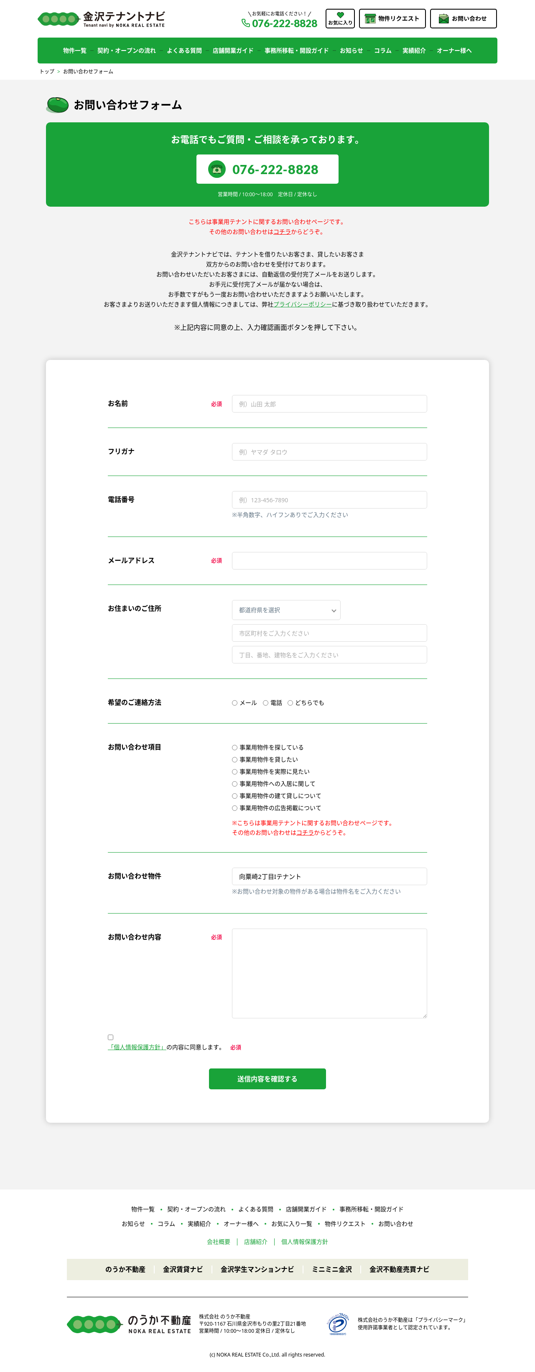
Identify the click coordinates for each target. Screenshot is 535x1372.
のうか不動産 (125, 1269)
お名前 (118, 403)
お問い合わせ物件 (134, 876)
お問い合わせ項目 (134, 747)
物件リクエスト (345, 1224)
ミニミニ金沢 (332, 1269)
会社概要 (218, 1241)
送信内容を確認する (267, 1078)
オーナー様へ (454, 50)
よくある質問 (184, 50)
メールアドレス (131, 560)
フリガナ (121, 451)
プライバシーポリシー (302, 304)
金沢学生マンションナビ (257, 1269)
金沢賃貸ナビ (183, 1269)
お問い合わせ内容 (134, 937)
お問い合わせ (395, 1224)
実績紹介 (414, 50)
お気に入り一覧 (291, 1224)
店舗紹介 (256, 1241)
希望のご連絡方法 (134, 702)
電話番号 (121, 499)
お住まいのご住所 (134, 608)
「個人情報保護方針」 (137, 1047)
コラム (383, 50)
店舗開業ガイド (233, 50)
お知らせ (351, 50)
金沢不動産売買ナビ (399, 1269)
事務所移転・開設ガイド (297, 50)
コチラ (282, 231)
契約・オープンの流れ (126, 50)
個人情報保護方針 (304, 1241)
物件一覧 (75, 50)
